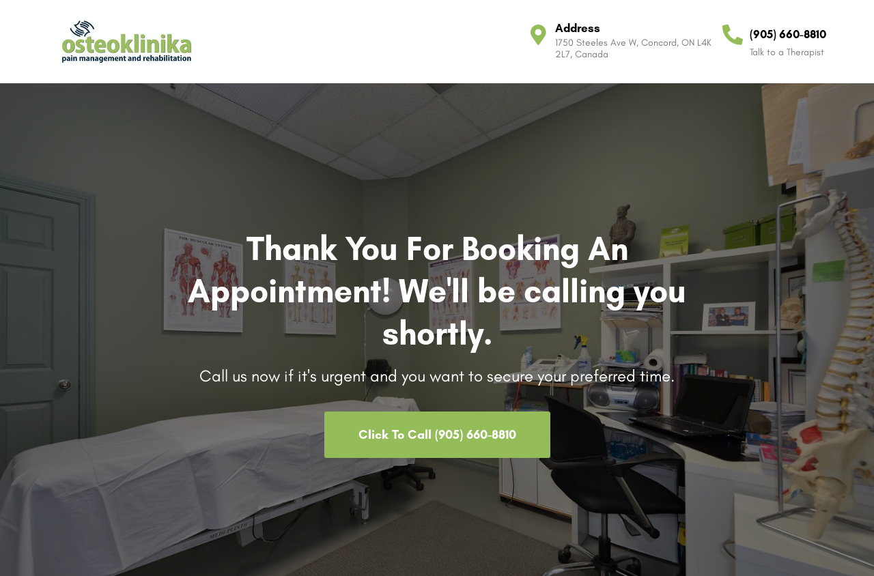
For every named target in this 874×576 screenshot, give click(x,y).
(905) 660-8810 (788, 34)
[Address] (538, 35)
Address (577, 28)
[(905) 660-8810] (732, 35)
